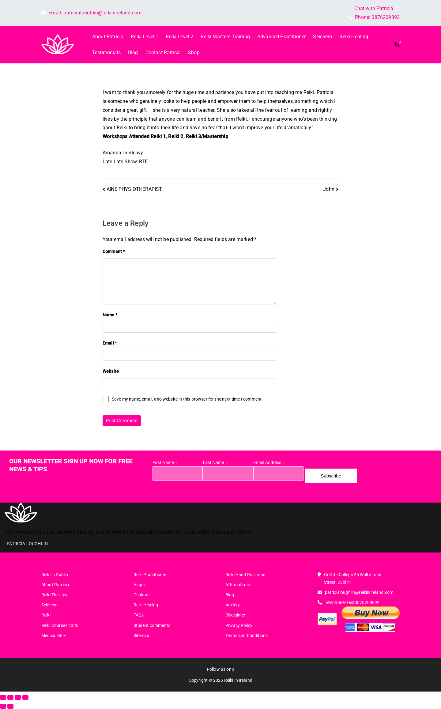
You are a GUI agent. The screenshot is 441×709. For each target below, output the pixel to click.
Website (111, 371)
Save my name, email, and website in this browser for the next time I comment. (187, 399)
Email (110, 343)
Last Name (215, 463)
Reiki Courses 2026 (59, 625)
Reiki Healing (353, 37)
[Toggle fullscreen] (10, 697)
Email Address (269, 463)
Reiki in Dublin (54, 574)
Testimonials (106, 52)
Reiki (46, 615)
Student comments (152, 625)
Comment (114, 251)
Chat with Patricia (374, 8)
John (328, 189)
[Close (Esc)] (25, 697)
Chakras (142, 594)
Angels (140, 584)
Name (110, 314)
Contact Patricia (163, 52)
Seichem (322, 37)
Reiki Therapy (54, 594)
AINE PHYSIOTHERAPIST (134, 189)
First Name (165, 463)
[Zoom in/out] (3, 697)
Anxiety (232, 604)
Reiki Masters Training (225, 37)
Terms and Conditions (246, 635)
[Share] (18, 697)
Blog (133, 52)
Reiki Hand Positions (245, 574)
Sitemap (141, 635)
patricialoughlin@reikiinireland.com (102, 13)
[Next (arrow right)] (10, 706)
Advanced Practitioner (281, 37)
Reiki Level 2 (179, 37)
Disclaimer (235, 615)
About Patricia (107, 37)
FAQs (139, 615)
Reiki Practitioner (150, 574)
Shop (194, 52)
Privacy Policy (238, 625)
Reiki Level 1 (144, 37)
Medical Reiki (53, 635)
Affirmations (237, 584)
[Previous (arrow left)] (3, 706)
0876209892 (385, 17)
